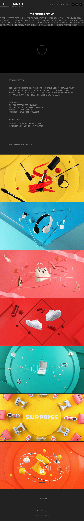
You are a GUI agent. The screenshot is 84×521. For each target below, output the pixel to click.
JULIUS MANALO (12, 4)
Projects (52, 4)
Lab (57, 4)
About (62, 4)
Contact (68, 4)
